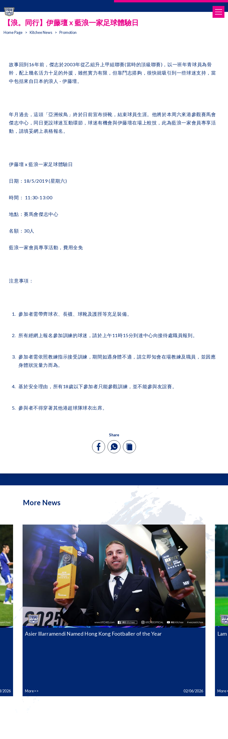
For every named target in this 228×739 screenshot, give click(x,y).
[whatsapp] (114, 446)
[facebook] (99, 447)
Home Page (13, 32)
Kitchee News (41, 32)
